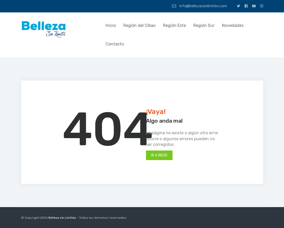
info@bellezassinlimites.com (199, 6)
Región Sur (203, 25)
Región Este (174, 25)
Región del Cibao (139, 25)
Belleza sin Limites (62, 217)
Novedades (233, 25)
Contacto (115, 44)
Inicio (111, 25)
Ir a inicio (159, 155)
